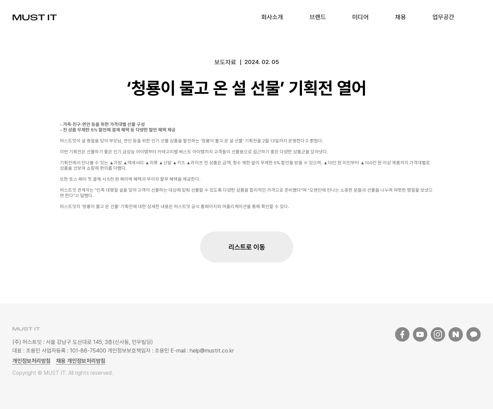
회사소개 (272, 17)
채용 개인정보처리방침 (80, 361)
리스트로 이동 (246, 247)
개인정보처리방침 (31, 361)
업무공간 (443, 17)
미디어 (360, 17)
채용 (400, 17)
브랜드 (317, 17)
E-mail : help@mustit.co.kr (201, 350)
